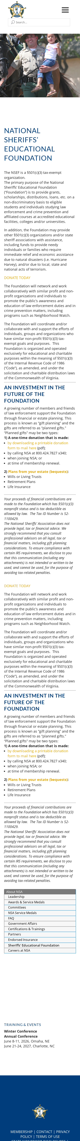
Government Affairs (22, 923)
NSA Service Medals (22, 913)
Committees (17, 907)
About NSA (14, 891)
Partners (14, 934)
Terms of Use (48, 1136)
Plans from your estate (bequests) (38, 471)
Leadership (16, 897)
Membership (21, 1131)
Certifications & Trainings (26, 929)
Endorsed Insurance (23, 940)
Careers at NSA (19, 950)
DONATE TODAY (17, 277)
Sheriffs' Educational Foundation (33, 945)
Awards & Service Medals (26, 902)
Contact (44, 1131)
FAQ (11, 918)
